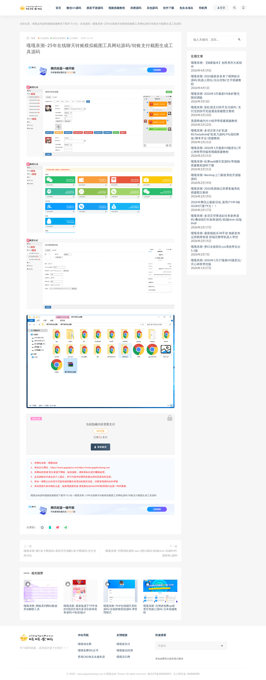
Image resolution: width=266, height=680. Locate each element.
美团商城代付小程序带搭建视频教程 (214, 120)
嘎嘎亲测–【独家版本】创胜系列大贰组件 (216, 64)
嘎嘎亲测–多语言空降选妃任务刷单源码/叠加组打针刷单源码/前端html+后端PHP (216, 219)
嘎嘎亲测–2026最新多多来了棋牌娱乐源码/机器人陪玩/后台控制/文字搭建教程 (216, 80)
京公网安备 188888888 (186, 673)
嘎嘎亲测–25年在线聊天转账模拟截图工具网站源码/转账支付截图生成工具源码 (115, 495)
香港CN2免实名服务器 (91, 656)
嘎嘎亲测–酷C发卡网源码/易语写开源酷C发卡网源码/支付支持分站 (60, 553)
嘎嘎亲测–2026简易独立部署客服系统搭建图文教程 (215, 190)
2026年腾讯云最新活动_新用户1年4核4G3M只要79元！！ (215, 204)
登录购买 (100, 447)
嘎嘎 (31, 38)
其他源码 (85, 23)
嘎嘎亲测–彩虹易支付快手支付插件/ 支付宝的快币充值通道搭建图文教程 (216, 109)
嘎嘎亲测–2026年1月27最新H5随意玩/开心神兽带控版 (216, 262)
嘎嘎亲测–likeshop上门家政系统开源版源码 (216, 177)
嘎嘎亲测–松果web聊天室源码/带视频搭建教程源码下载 (215, 163)
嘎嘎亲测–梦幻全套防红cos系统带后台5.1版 (215, 248)
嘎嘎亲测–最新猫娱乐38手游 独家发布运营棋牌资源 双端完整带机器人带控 (215, 235)
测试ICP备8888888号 (159, 673)
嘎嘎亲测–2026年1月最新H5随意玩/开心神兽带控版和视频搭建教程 (216, 149)
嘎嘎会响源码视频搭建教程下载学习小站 (55, 23)
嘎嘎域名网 (84, 644)
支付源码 (72, 38)
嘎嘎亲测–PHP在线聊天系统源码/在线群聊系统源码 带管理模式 (120, 609)
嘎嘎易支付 (123, 644)
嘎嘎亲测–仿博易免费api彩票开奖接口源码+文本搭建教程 (160, 609)
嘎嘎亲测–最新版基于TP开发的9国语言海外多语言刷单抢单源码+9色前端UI (80, 609)
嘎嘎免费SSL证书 (88, 650)
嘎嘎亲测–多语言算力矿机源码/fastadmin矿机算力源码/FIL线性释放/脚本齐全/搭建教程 (215, 134)
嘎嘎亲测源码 (58, 38)
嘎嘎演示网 (123, 656)
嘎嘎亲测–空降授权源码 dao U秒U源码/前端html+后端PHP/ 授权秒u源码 (141, 553)
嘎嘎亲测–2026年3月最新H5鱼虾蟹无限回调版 (215, 95)
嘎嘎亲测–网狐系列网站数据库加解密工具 (40, 607)
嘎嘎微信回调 (125, 650)
